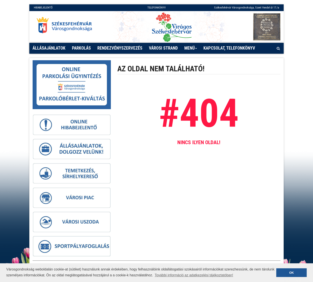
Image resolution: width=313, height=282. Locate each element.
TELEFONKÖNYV (156, 7)
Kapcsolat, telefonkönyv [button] (229, 48)
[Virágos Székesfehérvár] (172, 27)
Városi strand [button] (163, 48)
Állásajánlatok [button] (49, 48)
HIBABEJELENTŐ (43, 7)
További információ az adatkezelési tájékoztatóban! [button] (194, 275)
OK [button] (291, 272)
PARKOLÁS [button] (81, 48)
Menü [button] (190, 49)
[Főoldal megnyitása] (66, 26)
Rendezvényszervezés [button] (119, 48)
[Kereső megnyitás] (278, 48)
